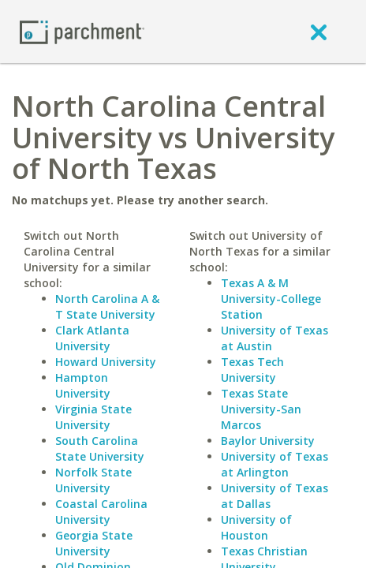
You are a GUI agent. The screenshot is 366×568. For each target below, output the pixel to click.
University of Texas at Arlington (274, 464)
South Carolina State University (99, 448)
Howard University (105, 361)
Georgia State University (94, 543)
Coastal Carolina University (101, 511)
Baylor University (268, 440)
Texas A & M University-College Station (271, 298)
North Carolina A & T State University (107, 306)
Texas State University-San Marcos (261, 409)
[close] (318, 31)
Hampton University (82, 385)
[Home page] (82, 31)
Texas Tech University (252, 369)
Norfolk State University (93, 480)
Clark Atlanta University (92, 338)
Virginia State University (93, 417)
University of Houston (256, 527)
